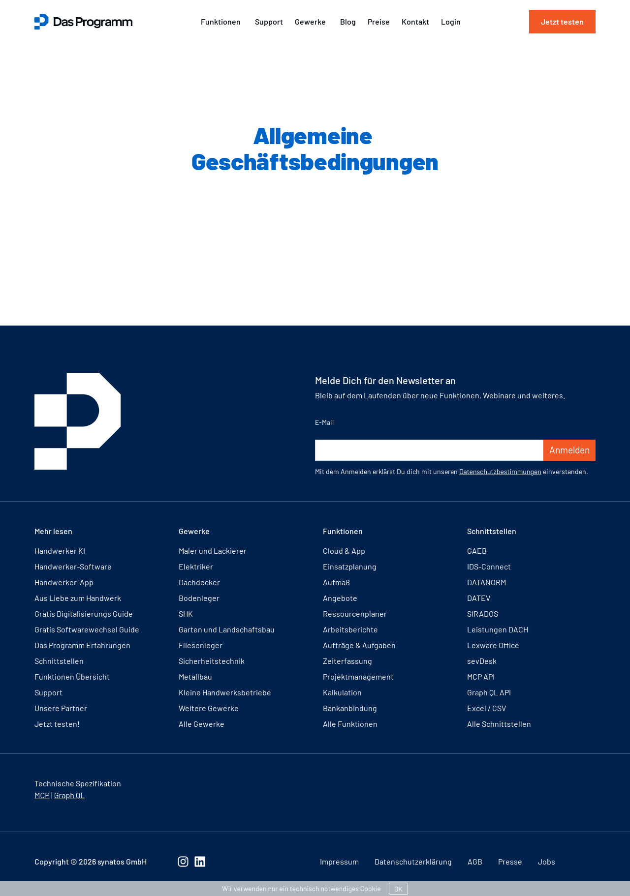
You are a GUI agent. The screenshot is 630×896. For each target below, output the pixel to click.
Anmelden (569, 449)
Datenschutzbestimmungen (500, 471)
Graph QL (69, 795)
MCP (42, 795)
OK (398, 889)
